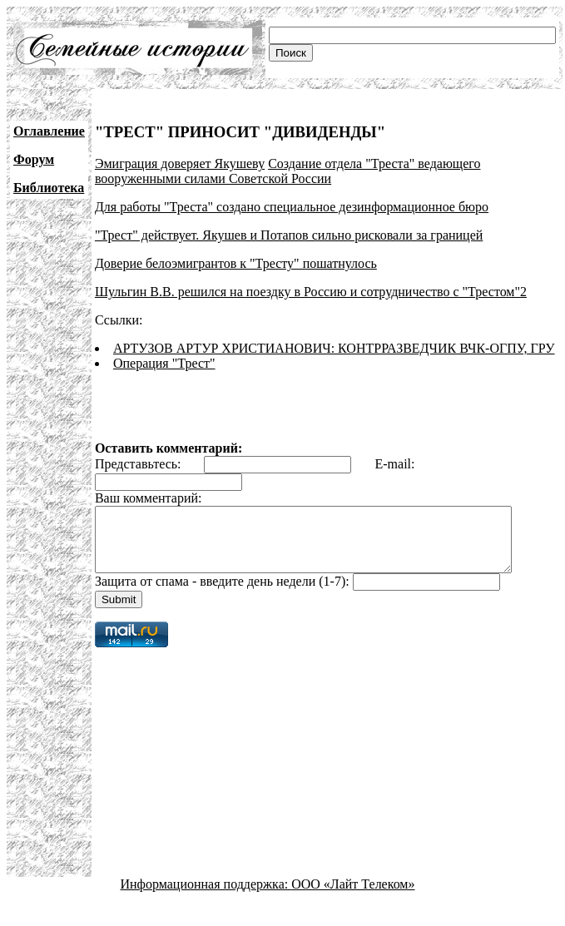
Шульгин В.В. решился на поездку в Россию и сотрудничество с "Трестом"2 (311, 292)
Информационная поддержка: (206, 896)
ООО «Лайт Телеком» (352, 896)
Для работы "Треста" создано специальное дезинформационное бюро (291, 207)
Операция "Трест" (164, 363)
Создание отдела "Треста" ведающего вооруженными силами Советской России (288, 171)
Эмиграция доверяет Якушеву (180, 163)
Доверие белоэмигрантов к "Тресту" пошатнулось (236, 263)
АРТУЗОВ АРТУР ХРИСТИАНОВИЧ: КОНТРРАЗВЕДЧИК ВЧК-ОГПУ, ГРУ (334, 348)
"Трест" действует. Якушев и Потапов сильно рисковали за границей (289, 235)
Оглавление (49, 131)
